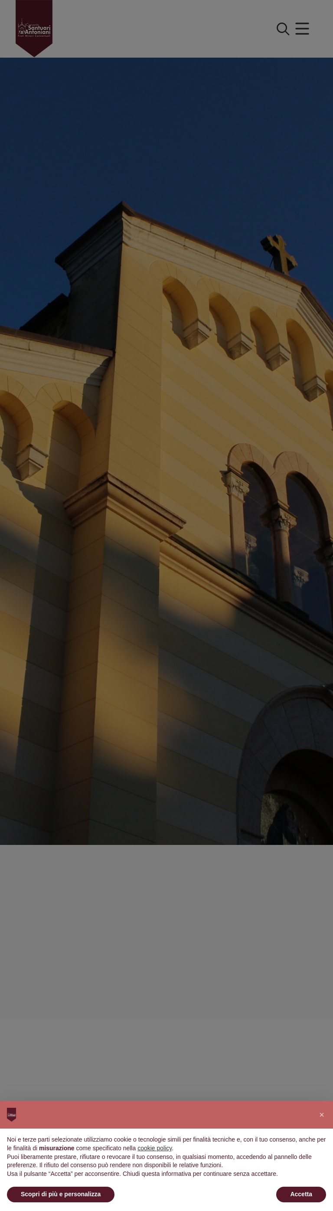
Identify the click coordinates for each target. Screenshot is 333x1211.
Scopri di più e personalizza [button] (61, 1194)
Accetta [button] (301, 1194)
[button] (322, 1115)
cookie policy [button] (154, 1148)
